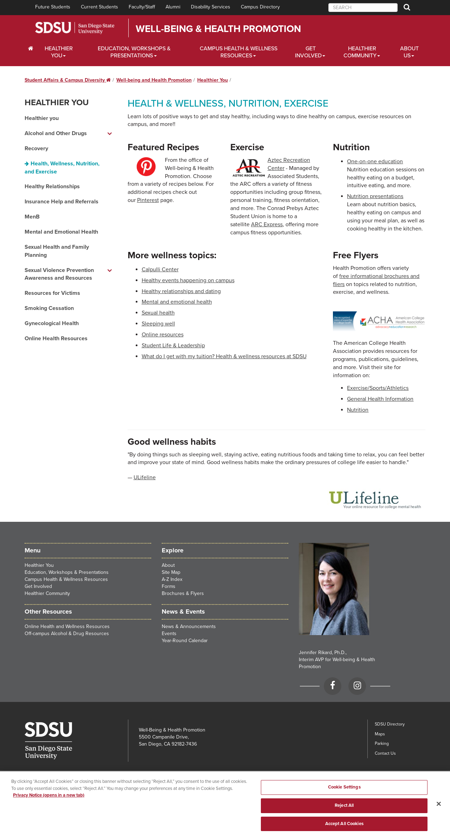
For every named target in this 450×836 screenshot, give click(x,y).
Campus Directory (260, 7)
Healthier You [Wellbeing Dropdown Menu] (59, 52)
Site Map (171, 572)
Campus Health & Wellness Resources (66, 579)
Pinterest (148, 200)
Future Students (52, 7)
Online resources (163, 334)
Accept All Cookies (344, 827)
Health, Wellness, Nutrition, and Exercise (62, 167)
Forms (168, 586)
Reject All (344, 809)
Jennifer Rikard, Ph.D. (322, 653)
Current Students (99, 7)
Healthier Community (47, 593)
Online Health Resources (56, 338)
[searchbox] (363, 7)
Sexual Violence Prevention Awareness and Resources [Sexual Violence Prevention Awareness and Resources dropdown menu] (59, 274)
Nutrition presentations (375, 196)
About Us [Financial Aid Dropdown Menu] (409, 52)
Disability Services (210, 7)
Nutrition (357, 409)
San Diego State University (74, 28)
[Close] (438, 807)
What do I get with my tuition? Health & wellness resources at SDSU (224, 356)
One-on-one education (375, 161)
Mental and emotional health (177, 301)
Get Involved (38, 586)
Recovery (36, 148)
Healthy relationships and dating (181, 291)
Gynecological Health (52, 323)
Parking (382, 743)
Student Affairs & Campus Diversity (68, 80)
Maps (380, 734)
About (168, 565)
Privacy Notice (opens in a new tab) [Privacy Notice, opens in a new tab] (48, 799)
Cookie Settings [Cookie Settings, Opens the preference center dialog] (344, 791)
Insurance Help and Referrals (61, 201)
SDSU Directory (390, 724)
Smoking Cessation (49, 308)
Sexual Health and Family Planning (57, 251)
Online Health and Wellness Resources (67, 626)
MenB (32, 216)
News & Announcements (189, 626)
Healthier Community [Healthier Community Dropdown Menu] (360, 52)
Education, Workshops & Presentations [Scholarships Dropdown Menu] (134, 52)
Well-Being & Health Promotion (218, 29)
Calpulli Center (160, 269)
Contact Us (385, 753)
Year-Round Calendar (185, 641)
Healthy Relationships (52, 186)
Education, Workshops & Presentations (67, 572)
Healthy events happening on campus (188, 280)
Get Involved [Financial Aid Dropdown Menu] (308, 52)
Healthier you (42, 118)
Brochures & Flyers (183, 593)
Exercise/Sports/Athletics (378, 388)
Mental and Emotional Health (61, 231)
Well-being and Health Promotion (154, 80)
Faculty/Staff (142, 7)
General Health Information (380, 399)
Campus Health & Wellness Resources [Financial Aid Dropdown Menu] (238, 52)
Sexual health (158, 312)
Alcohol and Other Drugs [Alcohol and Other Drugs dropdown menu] (56, 133)
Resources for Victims (52, 293)
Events (169, 633)
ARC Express (267, 224)
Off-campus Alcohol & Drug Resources (67, 633)
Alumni (173, 7)
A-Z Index (172, 579)
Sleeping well (158, 323)
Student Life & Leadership (173, 345)
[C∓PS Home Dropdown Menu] (31, 48)
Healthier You (212, 80)
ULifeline (145, 477)
